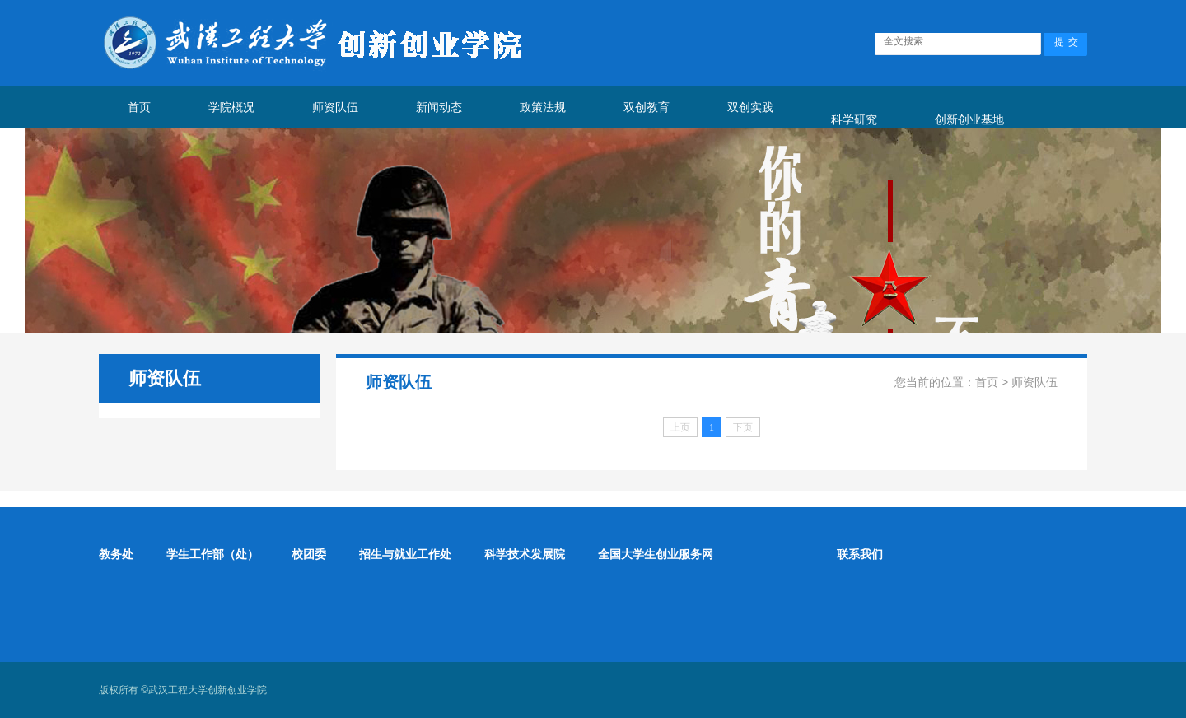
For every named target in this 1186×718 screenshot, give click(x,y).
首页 (139, 107)
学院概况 (231, 107)
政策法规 (543, 107)
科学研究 (854, 119)
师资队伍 (335, 107)
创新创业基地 (969, 119)
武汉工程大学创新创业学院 (207, 690)
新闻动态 (439, 107)
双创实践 (750, 107)
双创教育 (646, 107)
